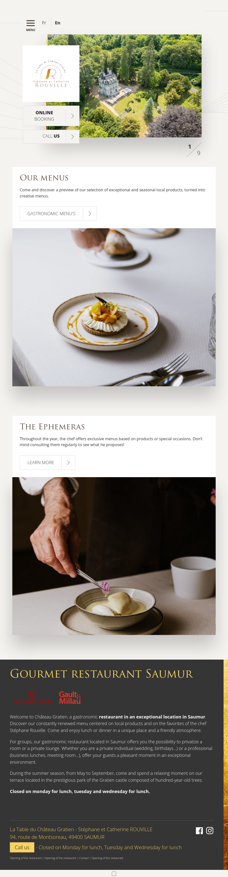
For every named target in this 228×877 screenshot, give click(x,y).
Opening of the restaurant (26, 858)
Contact (84, 858)
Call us (22, 847)
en (57, 23)
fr (44, 23)
